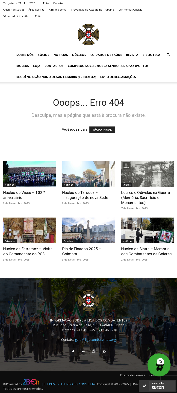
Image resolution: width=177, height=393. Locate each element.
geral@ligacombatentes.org (95, 339)
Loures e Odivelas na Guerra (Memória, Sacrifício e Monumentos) (145, 197)
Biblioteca (151, 55)
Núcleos (79, 55)
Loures (127, 184)
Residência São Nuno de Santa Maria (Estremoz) (56, 77)
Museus (22, 66)
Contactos (54, 66)
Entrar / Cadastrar (54, 3)
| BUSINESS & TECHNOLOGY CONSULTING (68, 384)
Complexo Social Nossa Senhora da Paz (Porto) (108, 66)
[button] (168, 55)
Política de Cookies (132, 375)
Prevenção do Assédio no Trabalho (92, 9)
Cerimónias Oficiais (130, 9)
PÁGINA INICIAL (102, 129)
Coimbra (68, 241)
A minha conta (58, 9)
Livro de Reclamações (118, 77)
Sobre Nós (25, 55)
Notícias (60, 55)
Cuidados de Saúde (106, 55)
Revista (132, 55)
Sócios (43, 55)
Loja (36, 66)
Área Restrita (36, 9)
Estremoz (10, 241)
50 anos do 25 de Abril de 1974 (21, 16)
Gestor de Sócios (13, 9)
